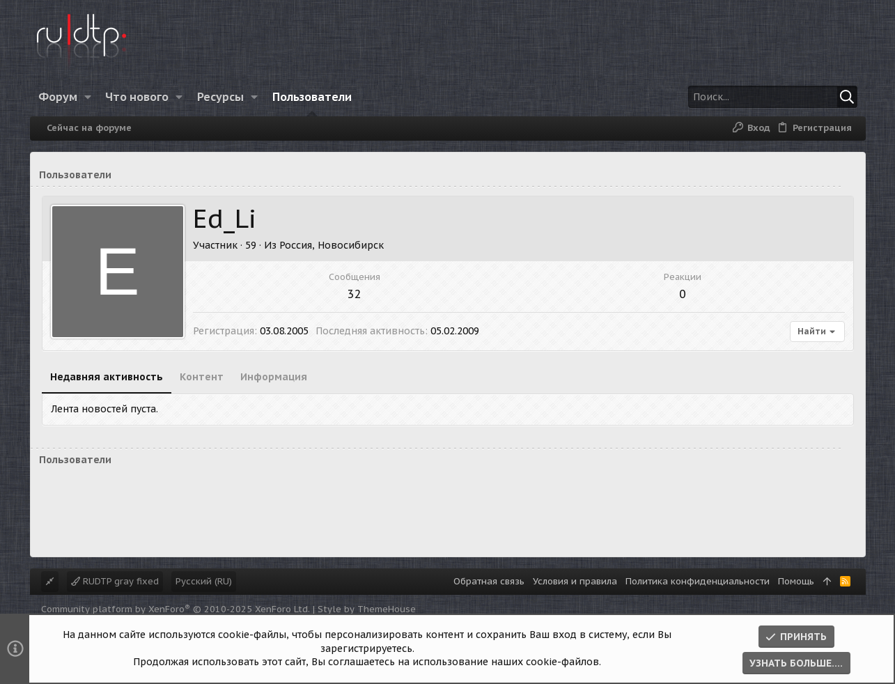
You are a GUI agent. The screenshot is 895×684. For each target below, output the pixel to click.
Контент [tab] (202, 377)
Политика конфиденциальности (697, 581)
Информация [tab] (273, 377)
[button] (87, 96)
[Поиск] (770, 96)
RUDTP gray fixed (115, 581)
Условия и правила (575, 581)
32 (354, 294)
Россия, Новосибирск (331, 245)
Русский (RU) (204, 581)
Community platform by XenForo (175, 609)
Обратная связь (488, 581)
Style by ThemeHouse (367, 609)
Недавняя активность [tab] (106, 377)
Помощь (796, 581)
